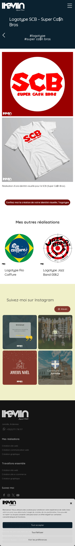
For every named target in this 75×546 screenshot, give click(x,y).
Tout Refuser (37, 532)
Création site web (10, 443)
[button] (71, 503)
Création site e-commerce (14, 471)
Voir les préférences (37, 539)
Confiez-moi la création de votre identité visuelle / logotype (37, 202)
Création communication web (15, 447)
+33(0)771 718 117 (12, 426)
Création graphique (11, 451)
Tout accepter (37, 525)
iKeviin (62, 306)
